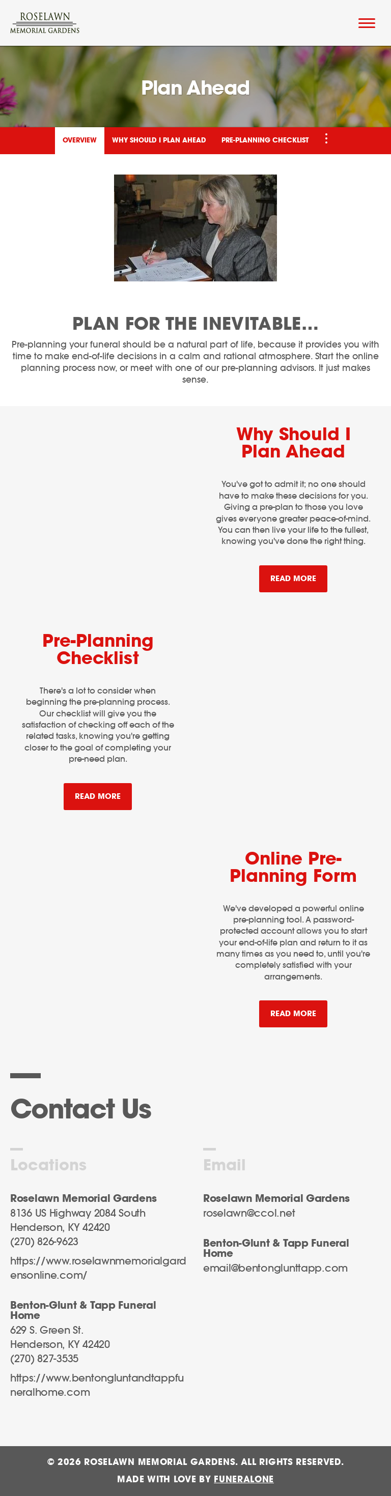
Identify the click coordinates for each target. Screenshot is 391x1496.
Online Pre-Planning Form (293, 868)
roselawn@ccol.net (249, 1214)
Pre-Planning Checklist (265, 140)
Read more (298, 574)
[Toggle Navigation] (326, 138)
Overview (80, 140)
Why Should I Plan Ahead (159, 140)
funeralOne (244, 1479)
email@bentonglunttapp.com (275, 1268)
